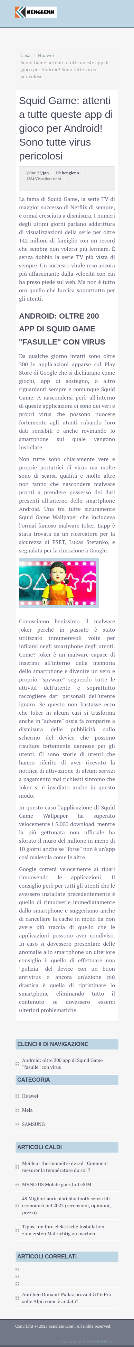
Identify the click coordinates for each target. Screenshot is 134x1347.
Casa (25, 55)
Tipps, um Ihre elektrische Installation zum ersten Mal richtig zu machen (63, 1230)
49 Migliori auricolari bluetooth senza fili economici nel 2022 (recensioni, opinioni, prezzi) (66, 1205)
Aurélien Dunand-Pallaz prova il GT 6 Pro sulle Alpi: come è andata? (66, 1297)
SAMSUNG (33, 1124)
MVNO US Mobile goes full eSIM (56, 1184)
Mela (27, 1110)
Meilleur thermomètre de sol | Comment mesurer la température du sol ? (65, 1166)
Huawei (46, 55)
